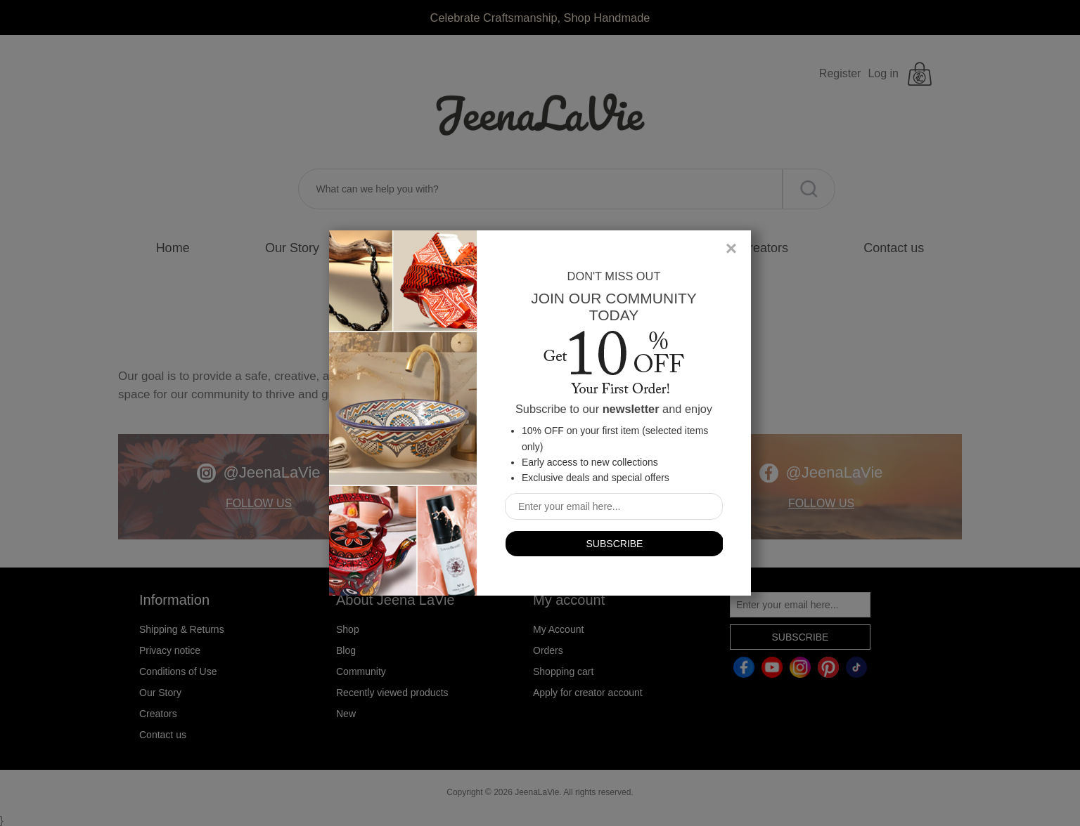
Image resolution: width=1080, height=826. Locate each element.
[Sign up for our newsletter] (614, 506)
